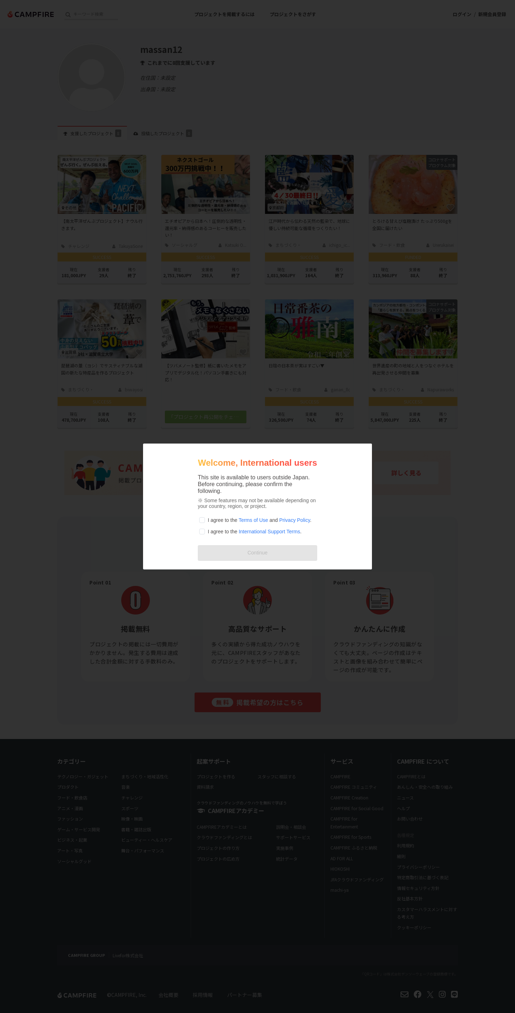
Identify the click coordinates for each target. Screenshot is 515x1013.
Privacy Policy (294, 520)
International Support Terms (269, 531)
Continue (257, 553)
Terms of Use (253, 520)
